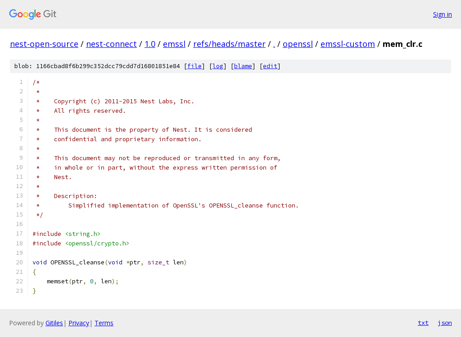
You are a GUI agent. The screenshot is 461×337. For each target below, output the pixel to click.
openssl (298, 43)
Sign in (442, 14)
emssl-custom (348, 43)
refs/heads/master (229, 43)
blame (243, 66)
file (194, 66)
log (217, 66)
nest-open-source (44, 43)
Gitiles (54, 323)
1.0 (150, 43)
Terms (104, 323)
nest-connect (111, 43)
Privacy (78, 323)
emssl (174, 43)
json (445, 323)
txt (423, 323)
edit (270, 66)
